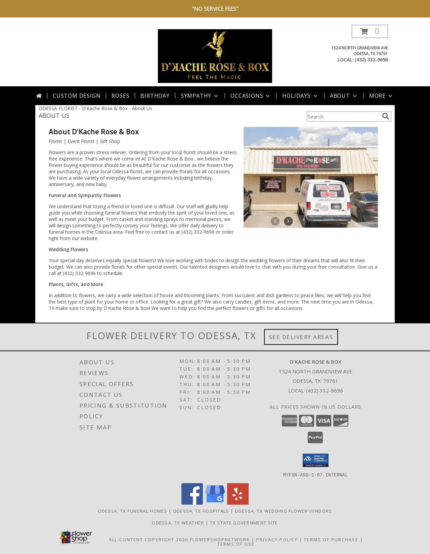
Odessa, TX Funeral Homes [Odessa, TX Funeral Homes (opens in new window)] (132, 511)
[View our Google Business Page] (215, 502)
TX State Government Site (244, 522)
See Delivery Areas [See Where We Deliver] (301, 337)
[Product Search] (343, 116)
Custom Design (76, 95)
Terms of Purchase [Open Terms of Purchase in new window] (331, 539)
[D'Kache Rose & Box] (215, 55)
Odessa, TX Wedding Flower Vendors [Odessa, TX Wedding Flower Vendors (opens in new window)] (283, 511)
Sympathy (200, 95)
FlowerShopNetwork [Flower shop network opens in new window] (220, 539)
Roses (120, 95)
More (381, 95)
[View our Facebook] (192, 502)
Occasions (250, 95)
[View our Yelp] (238, 502)
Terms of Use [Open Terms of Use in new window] (236, 544)
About (344, 95)
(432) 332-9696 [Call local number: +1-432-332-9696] (371, 59)
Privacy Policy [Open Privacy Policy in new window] (277, 539)
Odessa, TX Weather (178, 522)
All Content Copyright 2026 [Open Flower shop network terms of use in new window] (148, 539)
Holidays (300, 95)
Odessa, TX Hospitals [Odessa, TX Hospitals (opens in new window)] (201, 511)
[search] (385, 116)
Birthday (154, 95)
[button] (370, 31)
